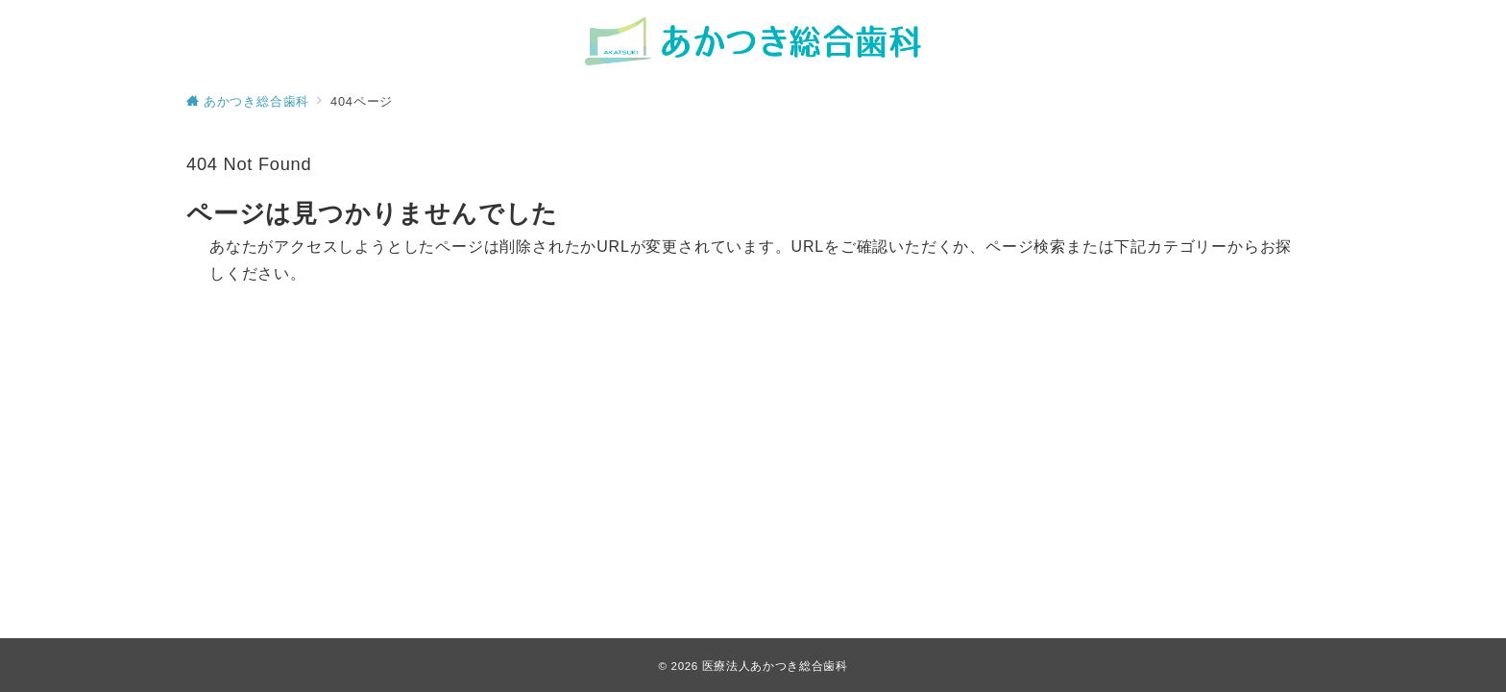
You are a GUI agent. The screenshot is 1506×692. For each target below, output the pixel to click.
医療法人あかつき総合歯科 (775, 665)
